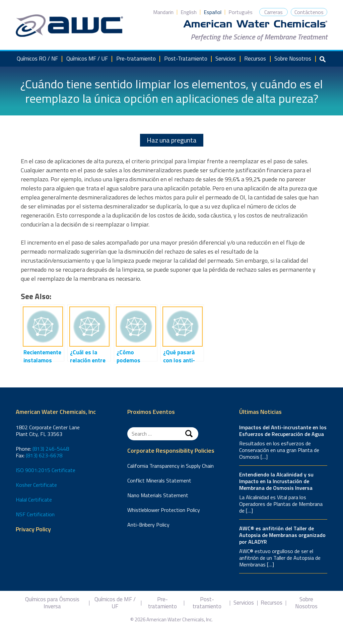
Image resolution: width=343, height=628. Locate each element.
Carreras (273, 12)
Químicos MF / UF (87, 58)
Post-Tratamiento (185, 58)
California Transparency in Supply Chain (170, 466)
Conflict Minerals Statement (159, 480)
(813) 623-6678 (44, 455)
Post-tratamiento (207, 603)
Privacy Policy (33, 529)
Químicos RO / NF (37, 58)
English (189, 12)
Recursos (255, 58)
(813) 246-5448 (50, 449)
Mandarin (163, 12)
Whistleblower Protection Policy (163, 510)
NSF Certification (35, 514)
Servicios (225, 58)
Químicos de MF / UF (115, 603)
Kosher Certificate (36, 485)
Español (212, 12)
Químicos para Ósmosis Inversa (52, 603)
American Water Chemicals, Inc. (69, 25)
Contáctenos (309, 12)
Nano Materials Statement (157, 495)
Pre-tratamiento (136, 58)
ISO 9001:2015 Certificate (45, 470)
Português (240, 12)
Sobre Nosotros (292, 58)
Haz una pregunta (172, 140)
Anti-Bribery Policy (148, 525)
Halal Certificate (34, 500)
